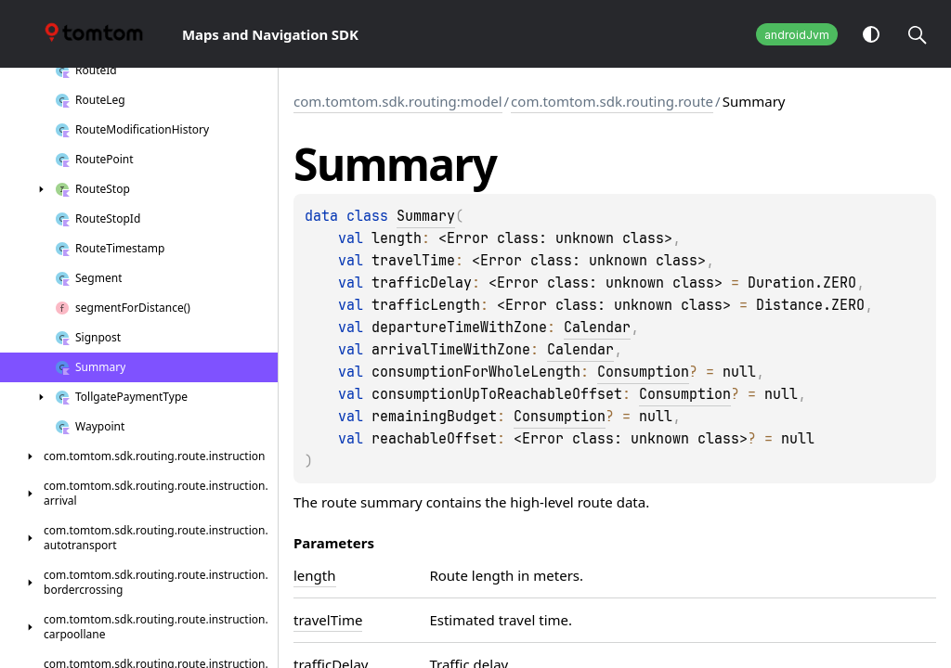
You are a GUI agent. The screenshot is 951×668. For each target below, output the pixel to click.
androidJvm (796, 35)
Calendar (597, 327)
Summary (426, 216)
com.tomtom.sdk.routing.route (612, 101)
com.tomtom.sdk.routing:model (397, 101)
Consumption (643, 372)
